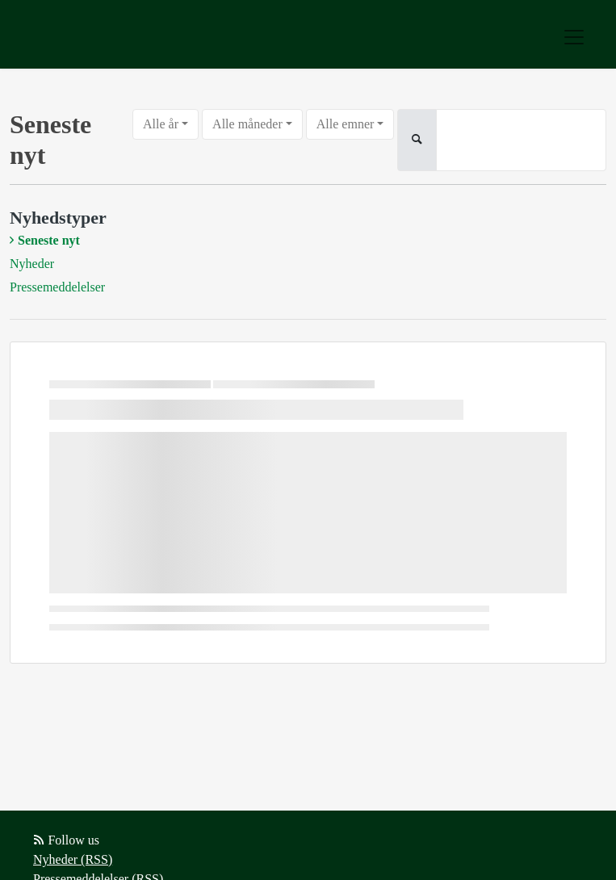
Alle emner (345, 124)
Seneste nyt (49, 240)
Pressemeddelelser (57, 287)
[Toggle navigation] (574, 37)
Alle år (160, 124)
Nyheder (32, 263)
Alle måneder (247, 124)
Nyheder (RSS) (72, 859)
